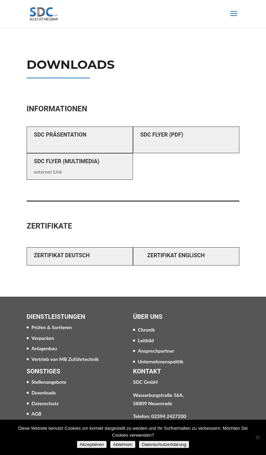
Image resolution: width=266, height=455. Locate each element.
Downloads (44, 393)
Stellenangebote (49, 382)
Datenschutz (45, 403)
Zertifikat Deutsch (62, 255)
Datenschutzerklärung (164, 444)
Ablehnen (122, 444)
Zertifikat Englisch (176, 255)
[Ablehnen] (257, 437)
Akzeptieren (92, 444)
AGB (37, 414)
